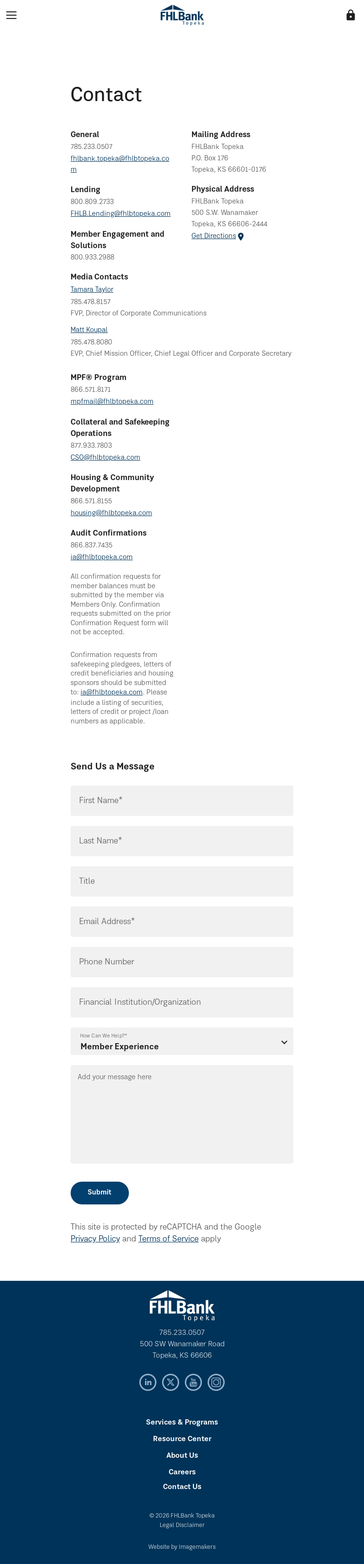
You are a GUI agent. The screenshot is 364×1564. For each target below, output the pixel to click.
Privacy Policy (95, 1239)
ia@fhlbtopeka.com (102, 557)
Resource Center (182, 1439)
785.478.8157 (90, 302)
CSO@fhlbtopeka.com (105, 458)
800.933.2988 (92, 257)
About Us (182, 1456)
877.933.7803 (91, 446)
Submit (99, 1192)
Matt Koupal (89, 330)
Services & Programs (182, 1422)
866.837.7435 (91, 545)
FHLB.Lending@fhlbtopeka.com (121, 214)
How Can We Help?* (103, 1036)
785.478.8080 (91, 342)
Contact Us (182, 1487)
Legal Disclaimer (182, 1526)
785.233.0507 (91, 147)
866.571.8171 (91, 390)
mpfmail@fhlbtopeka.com (112, 402)
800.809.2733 (92, 202)
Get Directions (213, 236)
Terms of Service (168, 1239)
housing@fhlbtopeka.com (111, 513)
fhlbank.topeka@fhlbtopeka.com (120, 165)
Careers (182, 1472)
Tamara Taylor (92, 290)
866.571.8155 (91, 501)
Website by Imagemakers (182, 1547)
